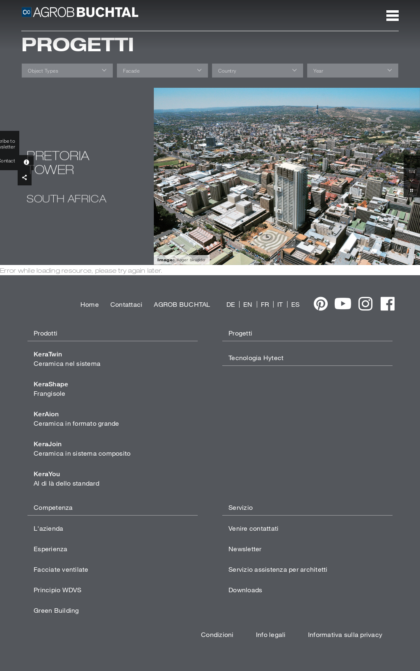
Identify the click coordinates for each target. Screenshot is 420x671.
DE (230, 304)
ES (295, 304)
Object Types (43, 70)
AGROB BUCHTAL (182, 304)
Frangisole (51, 388)
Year (318, 70)
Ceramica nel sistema (67, 358)
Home (89, 304)
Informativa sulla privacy (345, 634)
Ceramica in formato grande (76, 418)
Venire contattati (253, 528)
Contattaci (126, 304)
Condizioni (217, 634)
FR (265, 304)
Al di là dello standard (66, 478)
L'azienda (48, 528)
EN (248, 304)
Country (227, 70)
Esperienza (51, 548)
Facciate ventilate (61, 569)
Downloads (245, 589)
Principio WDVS (58, 589)
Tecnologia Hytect (255, 357)
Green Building (56, 610)
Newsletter (245, 548)
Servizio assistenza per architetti (278, 569)
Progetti (240, 333)
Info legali (271, 634)
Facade (131, 70)
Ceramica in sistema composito (82, 448)
